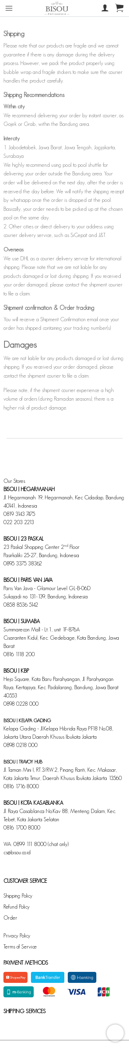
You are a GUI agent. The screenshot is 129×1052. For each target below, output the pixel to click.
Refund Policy (16, 907)
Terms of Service (20, 947)
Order (10, 918)
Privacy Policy (16, 936)
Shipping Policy (17, 896)
